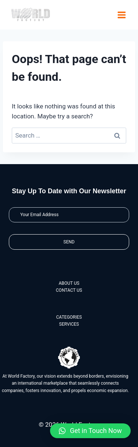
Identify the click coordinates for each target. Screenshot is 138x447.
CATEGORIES (69, 317)
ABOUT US (69, 283)
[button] (90, 430)
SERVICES (69, 324)
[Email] (69, 214)
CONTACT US (69, 290)
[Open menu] (121, 14)
